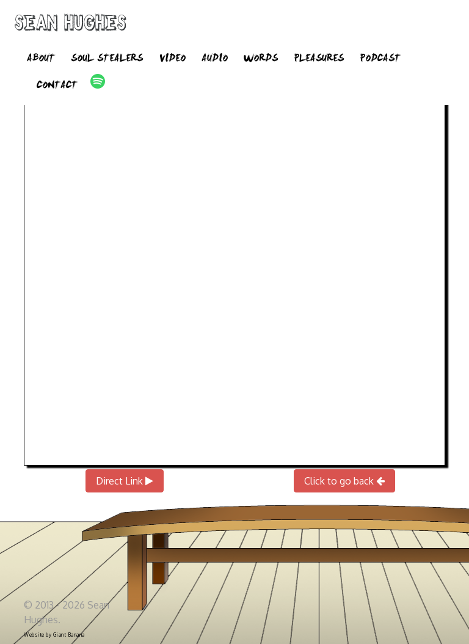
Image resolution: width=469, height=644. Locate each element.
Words (261, 60)
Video (172, 60)
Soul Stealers (107, 60)
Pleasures (319, 60)
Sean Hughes (70, 25)
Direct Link (124, 481)
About (41, 60)
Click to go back (344, 481)
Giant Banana (69, 635)
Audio (215, 60)
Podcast (380, 60)
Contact (57, 86)
